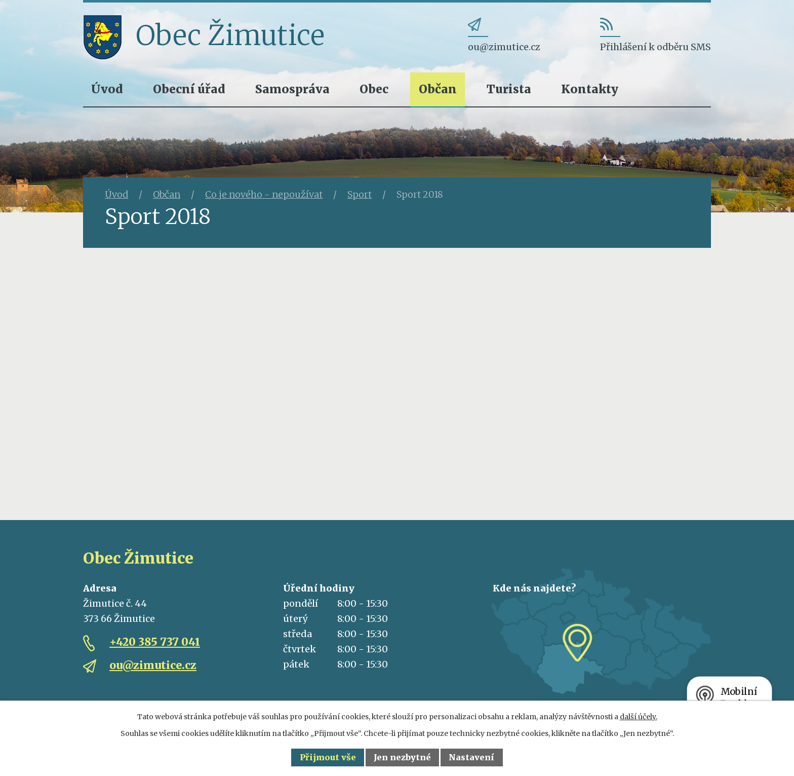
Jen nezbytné (402, 757)
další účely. (638, 716)
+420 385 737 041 (154, 642)
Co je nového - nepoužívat (264, 194)
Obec (374, 89)
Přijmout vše (328, 757)
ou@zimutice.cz (152, 665)
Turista (509, 89)
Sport (359, 194)
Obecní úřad (189, 89)
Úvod (107, 89)
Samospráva (292, 89)
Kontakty (589, 89)
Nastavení (471, 757)
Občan (438, 89)
